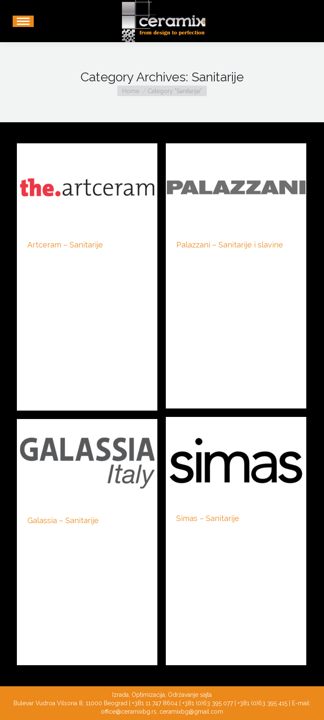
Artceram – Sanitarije (65, 244)
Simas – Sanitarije (207, 518)
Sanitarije (39, 258)
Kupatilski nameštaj (202, 258)
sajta (206, 694)
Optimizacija (148, 694)
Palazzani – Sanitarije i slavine (229, 244)
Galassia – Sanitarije (63, 520)
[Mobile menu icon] (23, 21)
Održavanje (183, 694)
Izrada (120, 694)
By (75, 258)
